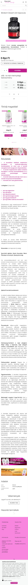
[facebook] (14, 99)
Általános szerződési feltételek (6, 541)
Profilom (17, 529)
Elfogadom (14, 582)
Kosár (16, 531)
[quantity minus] (2, 70)
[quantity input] (4, 70)
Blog (3, 529)
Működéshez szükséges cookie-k (12, 578)
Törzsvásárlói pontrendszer (5, 551)
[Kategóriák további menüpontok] (1, 2)
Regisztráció (17, 527)
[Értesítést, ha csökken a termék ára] (12, 63)
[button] (9, 94)
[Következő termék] (26, 10)
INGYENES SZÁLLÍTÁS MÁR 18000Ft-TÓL (16, 40)
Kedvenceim (17, 533)
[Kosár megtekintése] (26, 2)
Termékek (4, 527)
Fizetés (3, 545)
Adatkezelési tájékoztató (7, 543)
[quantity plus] (6, 70)
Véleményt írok (14, 502)
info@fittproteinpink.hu (20, 543)
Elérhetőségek (5, 549)
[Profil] (23, 2)
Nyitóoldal (4, 525)
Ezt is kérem (8, 135)
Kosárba (18, 70)
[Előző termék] (23, 10)
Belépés (16, 525)
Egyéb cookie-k (8, 580)
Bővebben (4, 51)
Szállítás (4, 547)
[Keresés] (14, 5)
